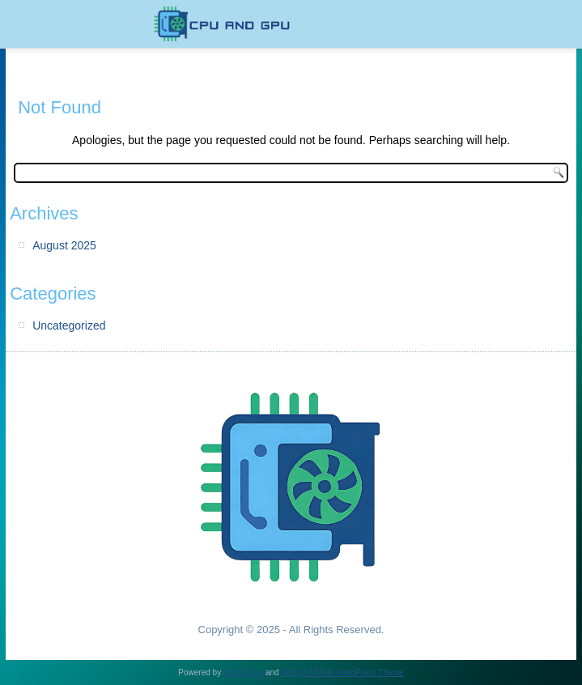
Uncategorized (68, 325)
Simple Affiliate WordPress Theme (342, 672)
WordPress (243, 672)
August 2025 (64, 245)
